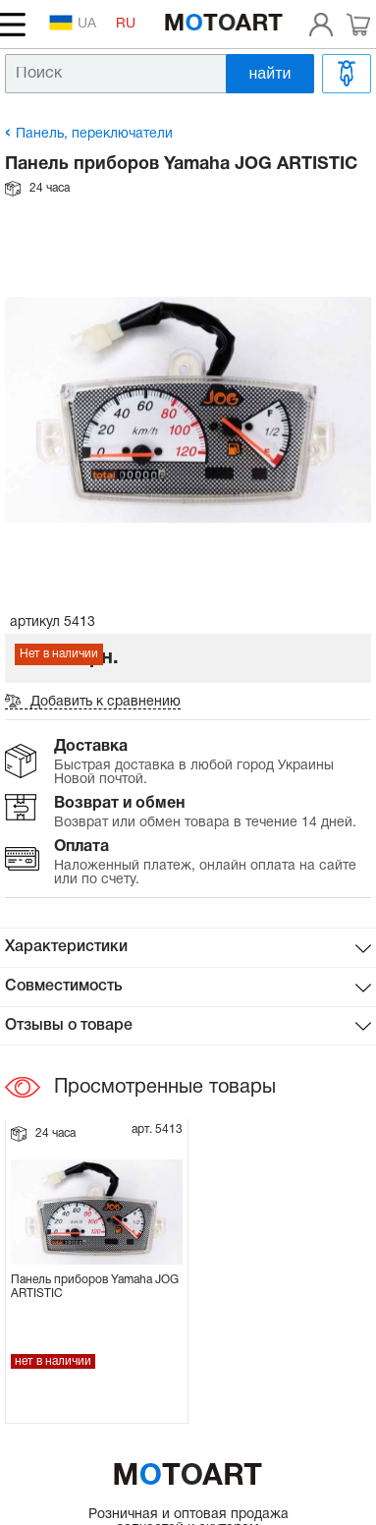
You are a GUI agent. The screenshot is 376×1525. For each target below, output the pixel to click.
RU (125, 24)
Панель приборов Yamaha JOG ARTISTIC (95, 1286)
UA (72, 22)
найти (270, 73)
